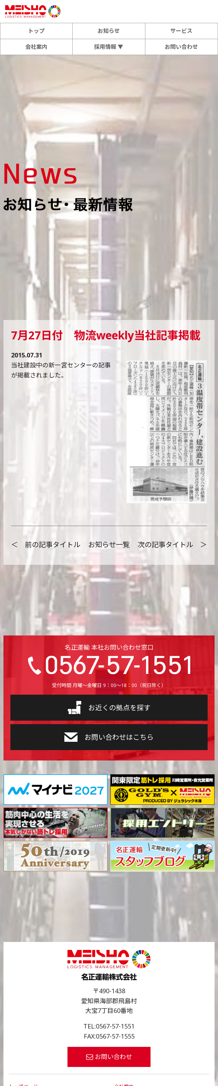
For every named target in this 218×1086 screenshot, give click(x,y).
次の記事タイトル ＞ (172, 544)
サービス (181, 31)
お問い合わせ (181, 47)
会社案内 (36, 47)
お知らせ (109, 31)
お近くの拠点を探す (109, 707)
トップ (36, 31)
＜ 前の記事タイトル (45, 544)
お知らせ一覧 (109, 544)
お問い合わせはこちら (109, 737)
